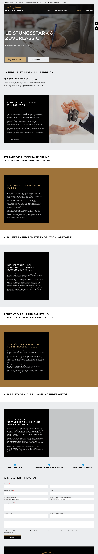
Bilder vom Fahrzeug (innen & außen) (60, 497)
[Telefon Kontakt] (96, 26)
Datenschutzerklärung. (10, 532)
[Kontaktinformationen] (96, 23)
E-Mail (52, 490)
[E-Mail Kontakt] (96, 28)
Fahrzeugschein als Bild (10, 497)
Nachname (53, 484)
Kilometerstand (8, 513)
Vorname (6, 484)
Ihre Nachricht (8, 520)
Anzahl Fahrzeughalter (56, 513)
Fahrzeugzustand (9, 502)
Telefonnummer (8, 490)
